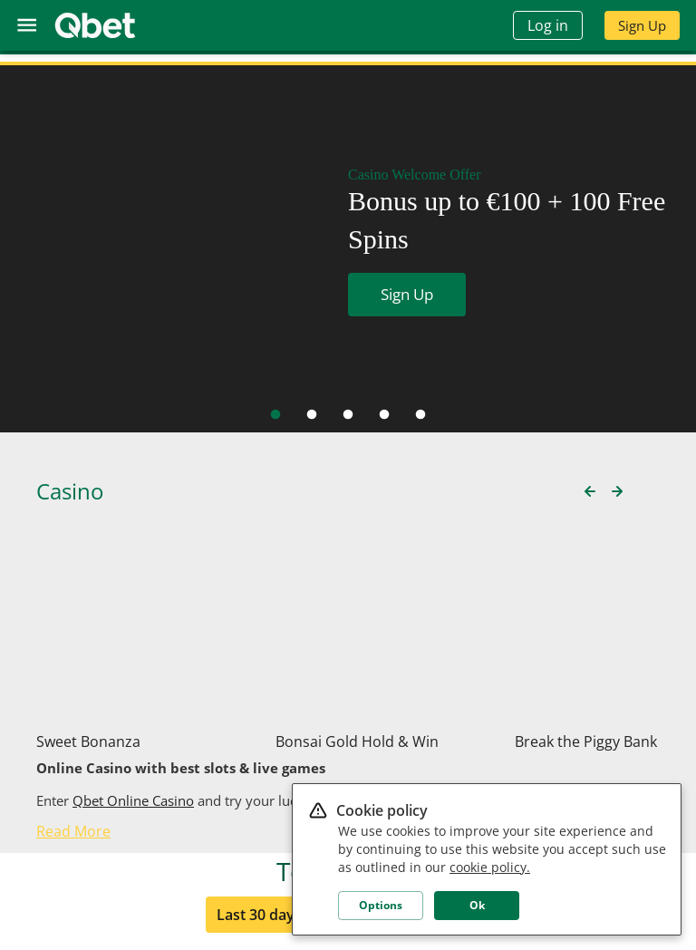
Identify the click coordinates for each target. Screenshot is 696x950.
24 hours (449, 766)
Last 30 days (259, 766)
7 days (360, 766)
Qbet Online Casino (133, 575)
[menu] (27, 25)
